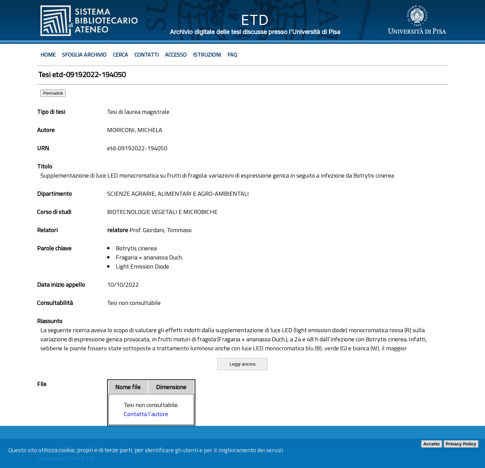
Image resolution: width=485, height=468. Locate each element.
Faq (232, 55)
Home (48, 55)
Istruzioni (207, 55)
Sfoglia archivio (84, 55)
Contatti (146, 55)
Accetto (431, 443)
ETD (255, 19)
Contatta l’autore (146, 413)
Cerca (120, 55)
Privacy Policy (461, 443)
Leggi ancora (242, 364)
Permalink (53, 93)
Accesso (176, 55)
